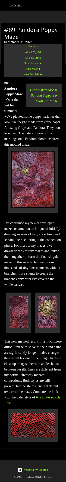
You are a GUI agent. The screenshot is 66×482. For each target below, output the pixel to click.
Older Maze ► (33, 68)
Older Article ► (33, 63)
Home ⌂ (33, 46)
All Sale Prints (33, 57)
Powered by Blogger (33, 469)
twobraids (16, 5)
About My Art (33, 52)
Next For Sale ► (33, 74)
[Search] (61, 5)
